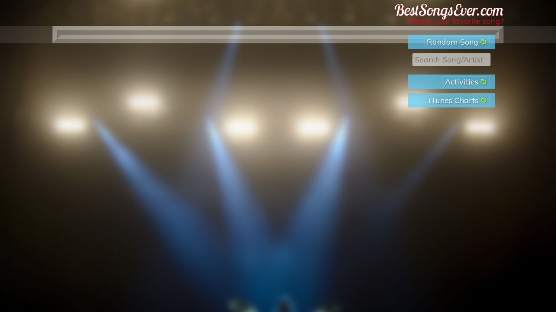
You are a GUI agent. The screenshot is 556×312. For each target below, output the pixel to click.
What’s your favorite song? (455, 21)
